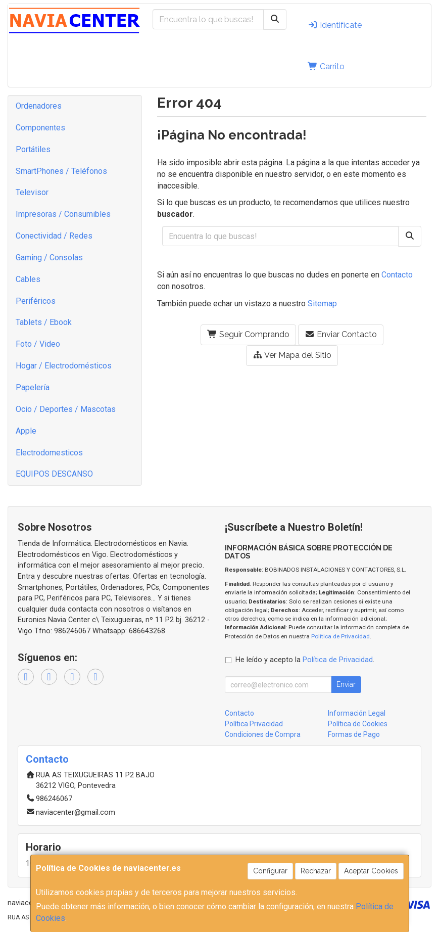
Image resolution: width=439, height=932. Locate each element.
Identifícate (335, 25)
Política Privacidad (254, 724)
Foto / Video (38, 344)
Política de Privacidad (340, 636)
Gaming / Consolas (49, 257)
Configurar (270, 871)
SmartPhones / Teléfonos (61, 171)
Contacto (397, 274)
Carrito (326, 66)
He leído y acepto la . (304, 660)
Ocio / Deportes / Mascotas (66, 409)
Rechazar (316, 871)
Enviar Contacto (341, 334)
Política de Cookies (357, 724)
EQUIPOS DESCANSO (54, 474)
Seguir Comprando (248, 334)
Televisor (32, 192)
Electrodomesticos (49, 452)
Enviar (346, 684)
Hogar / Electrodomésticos (64, 365)
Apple (26, 431)
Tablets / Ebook (44, 322)
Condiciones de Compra (263, 734)
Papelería (33, 387)
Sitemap (322, 303)
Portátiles (33, 149)
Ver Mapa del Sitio (292, 355)
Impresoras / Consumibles (63, 214)
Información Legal (356, 713)
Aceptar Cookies (371, 871)
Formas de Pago (354, 734)
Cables (28, 279)
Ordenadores (39, 106)
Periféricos (36, 301)
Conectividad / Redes (54, 236)
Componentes (40, 127)
